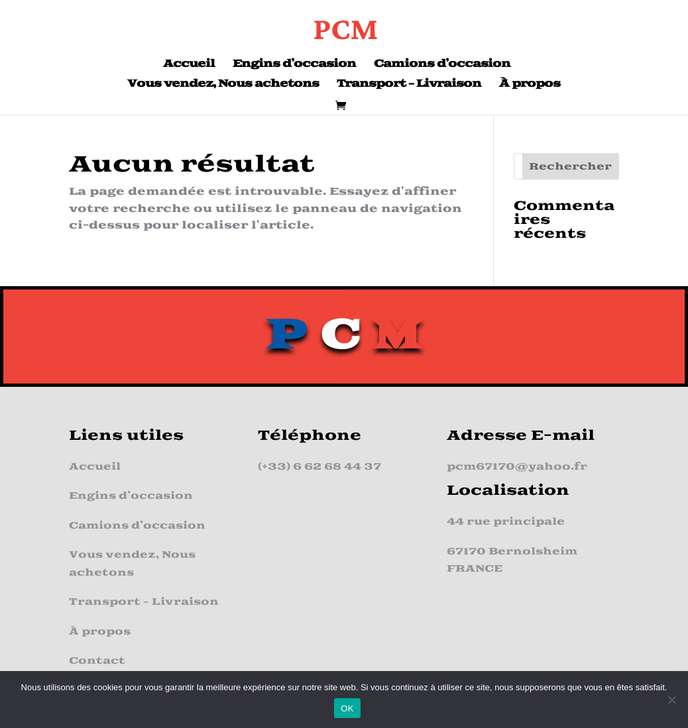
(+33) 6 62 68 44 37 (319, 466)
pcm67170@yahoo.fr (517, 466)
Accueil (189, 65)
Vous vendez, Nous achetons (223, 84)
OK (347, 708)
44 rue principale (506, 521)
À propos (529, 84)
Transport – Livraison (409, 84)
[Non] (671, 699)
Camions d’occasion (442, 65)
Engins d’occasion (294, 65)
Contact (97, 660)
